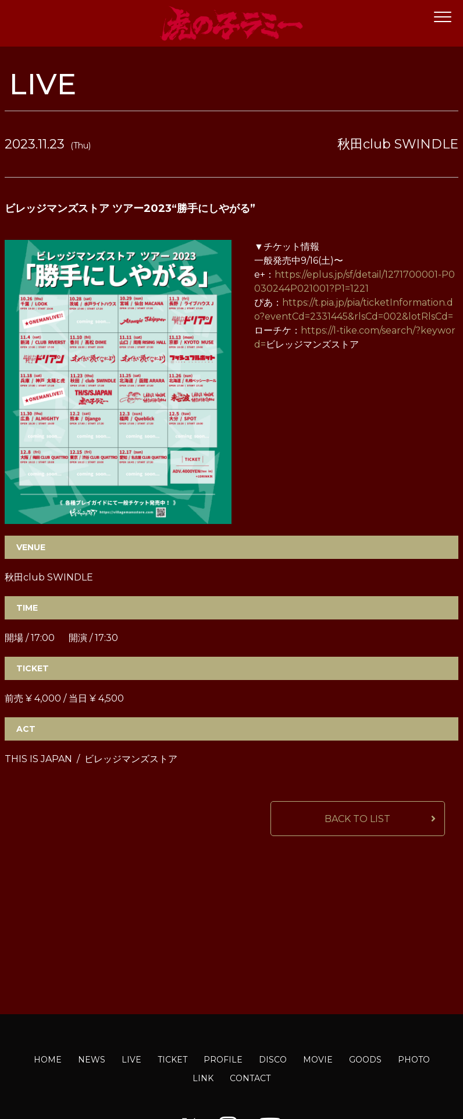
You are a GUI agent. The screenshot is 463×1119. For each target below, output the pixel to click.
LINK (203, 1078)
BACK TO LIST (357, 818)
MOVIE (318, 1059)
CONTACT (250, 1078)
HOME (48, 1059)
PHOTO (414, 1059)
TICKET (172, 1059)
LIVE (131, 1059)
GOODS (365, 1059)
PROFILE (223, 1059)
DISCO (273, 1059)
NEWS (91, 1059)
